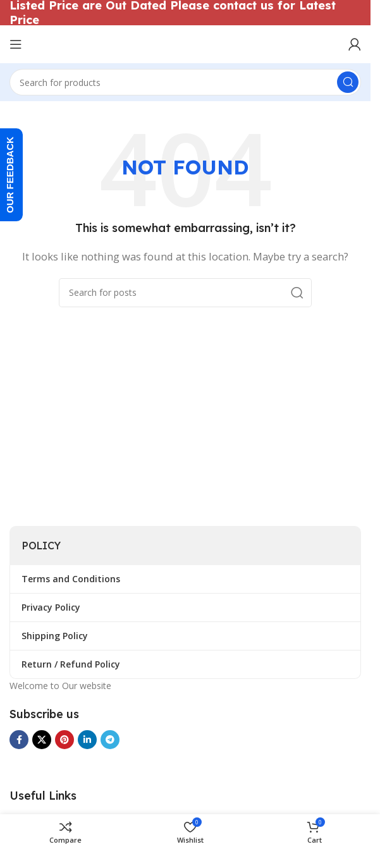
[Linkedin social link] (87, 739)
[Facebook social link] (18, 739)
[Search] (185, 82)
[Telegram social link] (110, 739)
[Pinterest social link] (64, 739)
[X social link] (41, 739)
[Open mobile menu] (15, 44)
